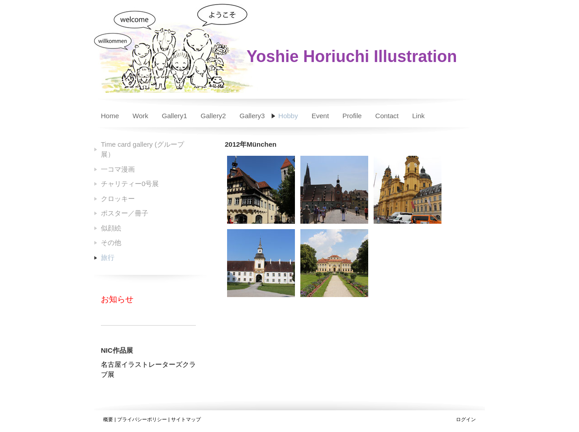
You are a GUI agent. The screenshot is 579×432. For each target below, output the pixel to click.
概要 (108, 419)
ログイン (466, 419)
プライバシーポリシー (142, 419)
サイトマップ (186, 419)
